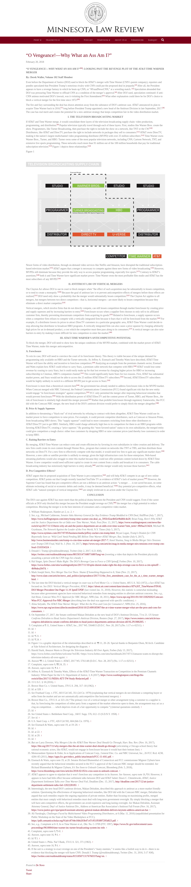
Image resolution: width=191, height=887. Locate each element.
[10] (150, 128)
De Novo (40, 865)
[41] (147, 465)
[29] (93, 363)
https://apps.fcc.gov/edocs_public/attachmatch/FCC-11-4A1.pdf (79, 756)
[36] (53, 396)
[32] (121, 377)
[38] (157, 403)
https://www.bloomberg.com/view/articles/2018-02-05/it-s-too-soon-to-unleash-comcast (74, 771)
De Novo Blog (71, 40)
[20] (59, 292)
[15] (51, 268)
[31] (82, 373)
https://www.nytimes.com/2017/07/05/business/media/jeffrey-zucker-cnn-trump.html (73, 533)
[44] (116, 486)
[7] (62, 108)
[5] (104, 96)
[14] (89, 146)
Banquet (152, 40)
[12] (142, 135)
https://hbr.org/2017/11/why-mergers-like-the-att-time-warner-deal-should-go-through (73, 746)
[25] (111, 314)
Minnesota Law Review (95, 29)
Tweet (29, 870)
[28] (110, 332)
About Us (120, 40)
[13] (50, 146)
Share (29, 873)
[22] (128, 295)
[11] (138, 132)
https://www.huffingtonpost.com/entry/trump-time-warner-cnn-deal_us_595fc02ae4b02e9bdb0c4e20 (80, 519)
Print (36, 40)
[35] (87, 392)
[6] (79, 99)
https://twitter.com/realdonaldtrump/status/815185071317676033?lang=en (67, 856)
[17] (138, 271)
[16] (152, 268)
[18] (37, 275)
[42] (104, 475)
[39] (162, 451)
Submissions (137, 40)
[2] (136, 85)
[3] (133, 89)
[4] (116, 92)
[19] (59, 279)
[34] (77, 385)
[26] (158, 318)
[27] (130, 329)
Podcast (88, 40)
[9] (58, 125)
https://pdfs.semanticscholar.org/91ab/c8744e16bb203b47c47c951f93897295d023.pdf (73, 820)
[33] (108, 380)
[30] (135, 366)
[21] (35, 295)
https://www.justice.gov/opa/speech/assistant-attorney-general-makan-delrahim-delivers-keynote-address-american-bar (89, 810)
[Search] (162, 39)
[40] (94, 465)
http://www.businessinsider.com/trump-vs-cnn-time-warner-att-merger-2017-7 (69, 540)
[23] (63, 302)
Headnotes (52, 40)
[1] (81, 68)
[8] (163, 108)
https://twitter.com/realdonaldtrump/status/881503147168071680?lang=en (67, 554)
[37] (89, 399)
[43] (145, 479)
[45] (80, 489)
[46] (114, 503)
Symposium (102, 40)
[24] (82, 311)
